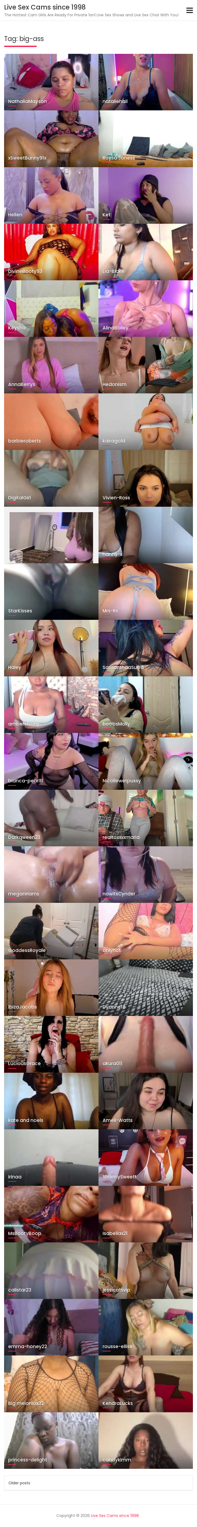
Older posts (19, 1483)
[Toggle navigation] (189, 10)
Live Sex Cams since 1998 (45, 7)
